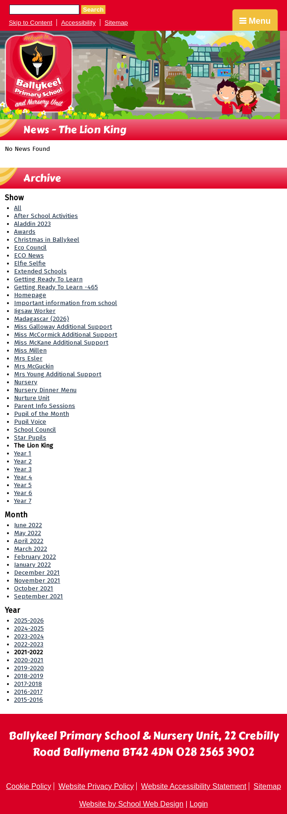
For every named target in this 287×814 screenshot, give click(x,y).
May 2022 (27, 533)
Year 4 (23, 477)
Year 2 (23, 461)
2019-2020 (29, 668)
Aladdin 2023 (32, 224)
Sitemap (116, 22)
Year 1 (22, 453)
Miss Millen (30, 350)
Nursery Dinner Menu (45, 390)
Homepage (30, 295)
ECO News (29, 255)
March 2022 (30, 549)
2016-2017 (28, 692)
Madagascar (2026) (41, 319)
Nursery (25, 382)
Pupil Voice (30, 422)
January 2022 (32, 565)
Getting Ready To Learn (48, 279)
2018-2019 (28, 676)
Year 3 (23, 469)
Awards (24, 232)
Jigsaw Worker (35, 311)
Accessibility (78, 22)
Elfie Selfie (30, 263)
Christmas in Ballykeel (46, 240)
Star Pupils (30, 437)
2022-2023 (28, 644)
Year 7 (22, 501)
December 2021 (37, 573)
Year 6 (23, 493)
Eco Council (30, 247)
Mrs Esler (28, 358)
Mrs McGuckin (34, 366)
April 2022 (28, 541)
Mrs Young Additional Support (57, 374)
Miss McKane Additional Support (61, 342)
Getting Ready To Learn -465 (56, 287)
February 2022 (35, 557)
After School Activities (46, 216)
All (17, 208)
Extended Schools (40, 271)
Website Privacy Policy (96, 786)
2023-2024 (29, 636)
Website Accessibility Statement (193, 786)
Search (93, 9)
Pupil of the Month (41, 414)
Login (198, 804)
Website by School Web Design (131, 804)
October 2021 (33, 588)
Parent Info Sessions (44, 406)
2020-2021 (28, 660)
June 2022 (28, 525)
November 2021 (37, 580)
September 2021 (38, 596)
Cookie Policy (28, 786)
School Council (35, 430)
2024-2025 (29, 628)
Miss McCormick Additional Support (65, 335)
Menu (255, 21)
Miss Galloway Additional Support (63, 327)
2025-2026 (29, 620)
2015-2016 (28, 700)
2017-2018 (28, 684)
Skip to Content (30, 22)
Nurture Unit (31, 398)
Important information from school (65, 303)
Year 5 (23, 485)
